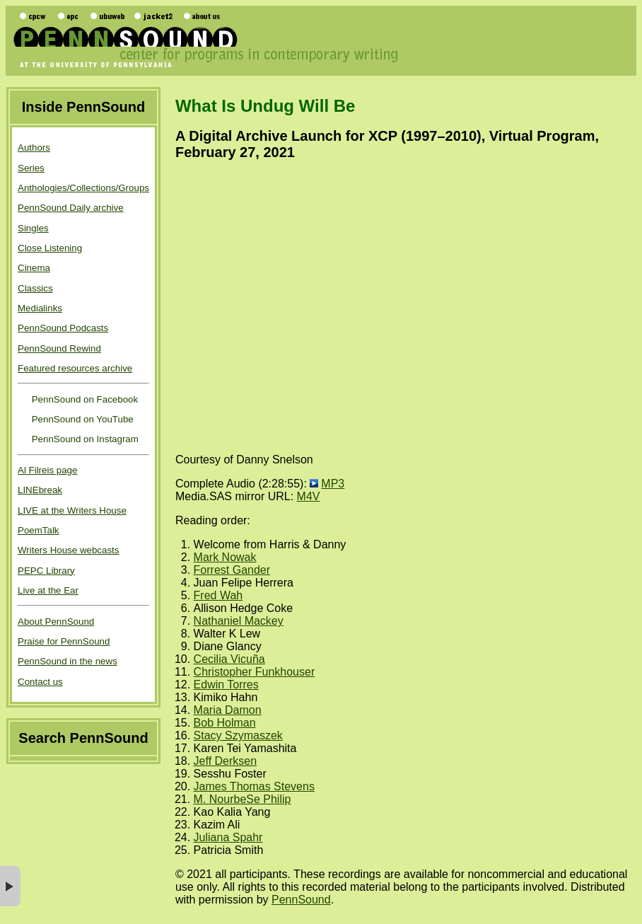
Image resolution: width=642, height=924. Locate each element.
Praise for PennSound (64, 641)
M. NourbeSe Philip (242, 799)
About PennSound (56, 621)
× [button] (10, 886)
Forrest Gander (232, 570)
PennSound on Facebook (83, 399)
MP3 (332, 484)
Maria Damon (228, 710)
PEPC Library (46, 570)
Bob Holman (225, 723)
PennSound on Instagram (84, 439)
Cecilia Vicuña (229, 659)
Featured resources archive (75, 368)
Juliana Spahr (228, 837)
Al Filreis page (47, 470)
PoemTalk (38, 530)
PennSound (301, 900)
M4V (308, 496)
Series (31, 168)
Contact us (40, 681)
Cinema (34, 267)
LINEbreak (40, 490)
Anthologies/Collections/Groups (83, 188)
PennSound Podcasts (63, 328)
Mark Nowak (225, 557)
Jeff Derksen (225, 761)
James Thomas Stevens (254, 786)
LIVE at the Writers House (72, 510)
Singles (33, 228)
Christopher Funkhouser (254, 672)
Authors (34, 147)
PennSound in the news (67, 661)
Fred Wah (218, 595)
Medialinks (40, 308)
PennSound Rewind (59, 348)
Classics (35, 288)
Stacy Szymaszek (238, 735)
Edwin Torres (226, 684)
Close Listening (50, 248)
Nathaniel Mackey (239, 621)
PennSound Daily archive (71, 207)
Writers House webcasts (68, 550)
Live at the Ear (48, 590)
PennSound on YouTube (81, 419)
